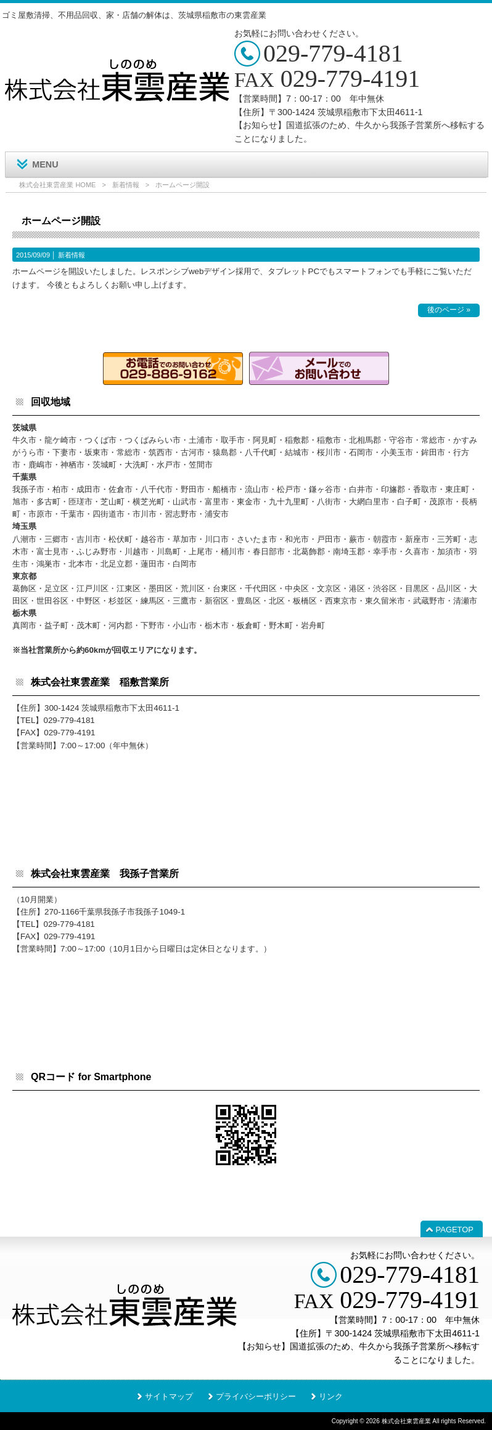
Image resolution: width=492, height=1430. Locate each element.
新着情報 (125, 184)
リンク (331, 1396)
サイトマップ (169, 1396)
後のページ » (448, 309)
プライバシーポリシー (256, 1396)
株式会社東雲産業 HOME (57, 184)
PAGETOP (455, 1229)
